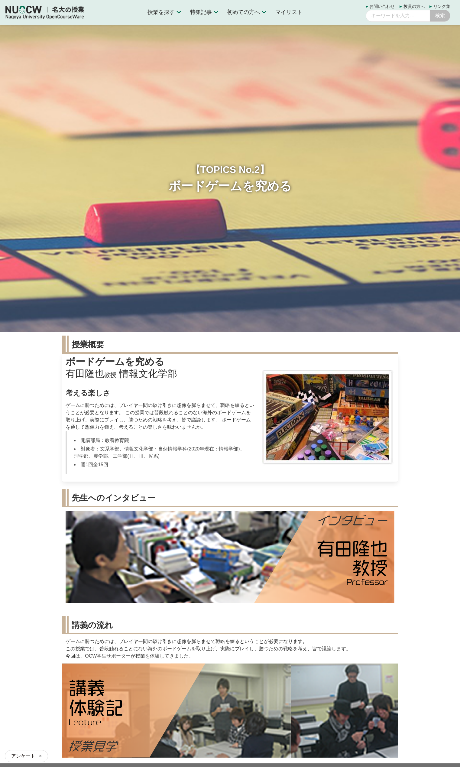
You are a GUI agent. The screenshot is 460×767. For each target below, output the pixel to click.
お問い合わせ (382, 6)
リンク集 (441, 6)
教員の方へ (414, 6)
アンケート (23, 756)
